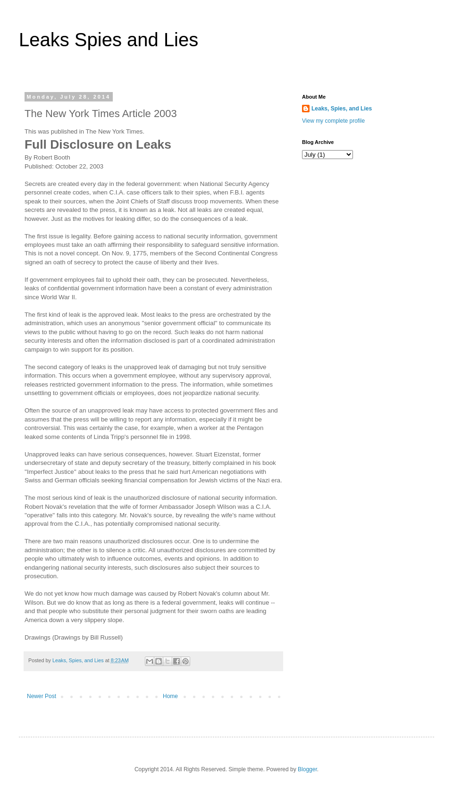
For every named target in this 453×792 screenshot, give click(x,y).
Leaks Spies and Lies (108, 39)
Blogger (307, 769)
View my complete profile (333, 121)
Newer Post (41, 696)
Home (170, 696)
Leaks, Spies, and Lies (341, 108)
